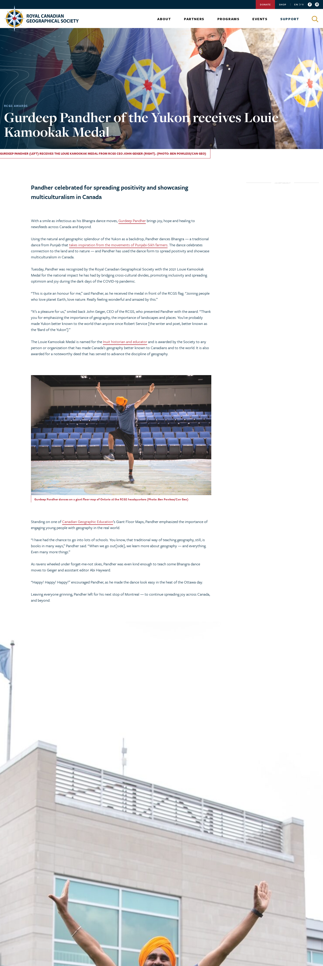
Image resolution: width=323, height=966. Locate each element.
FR (301, 4)
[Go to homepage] (41, 18)
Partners (194, 18)
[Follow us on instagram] (317, 4)
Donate (265, 4)
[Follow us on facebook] (310, 4)
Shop (282, 4)
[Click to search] (315, 19)
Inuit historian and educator (125, 341)
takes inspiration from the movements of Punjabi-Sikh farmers (118, 245)
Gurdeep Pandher (132, 220)
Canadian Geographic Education (87, 521)
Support (289, 18)
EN (296, 4)
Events (260, 18)
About (164, 18)
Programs (228, 18)
